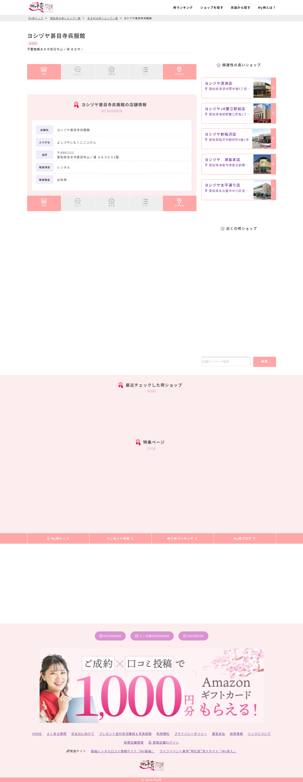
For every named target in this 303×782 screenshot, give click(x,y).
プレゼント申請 (120, 538)
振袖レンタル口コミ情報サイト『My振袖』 (123, 751)
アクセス (179, 70)
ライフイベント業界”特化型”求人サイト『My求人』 (198, 751)
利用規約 (163, 733)
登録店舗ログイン (163, 742)
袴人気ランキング (182, 538)
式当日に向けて (82, 733)
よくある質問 (56, 733)
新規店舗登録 (134, 742)
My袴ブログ (245, 538)
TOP (44, 70)
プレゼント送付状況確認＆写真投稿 (125, 733)
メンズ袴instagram (152, 636)
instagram (110, 636)
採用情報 (236, 733)
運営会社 (218, 733)
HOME (37, 733)
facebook (193, 636)
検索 (264, 361)
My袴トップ (58, 538)
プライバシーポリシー (190, 733)
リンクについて (259, 733)
